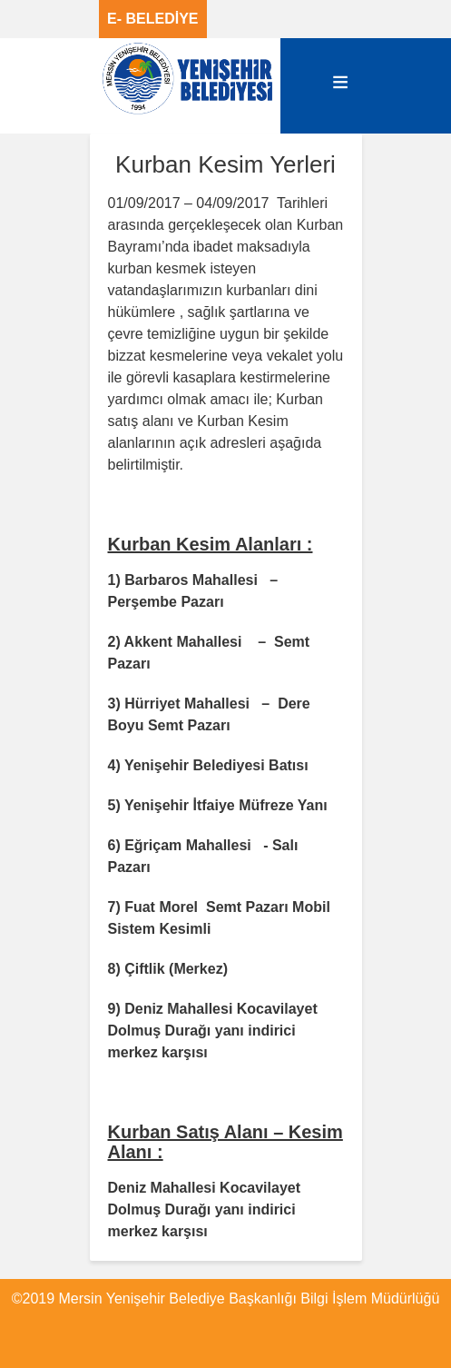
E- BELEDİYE (152, 18)
